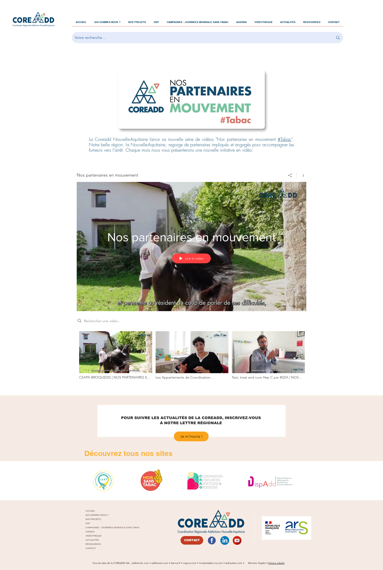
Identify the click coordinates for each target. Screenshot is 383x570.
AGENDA (90, 531)
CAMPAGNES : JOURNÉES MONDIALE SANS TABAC (107, 527)
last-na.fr (175, 563)
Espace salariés (276, 563)
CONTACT (90, 548)
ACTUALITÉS (92, 540)
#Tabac (284, 139)
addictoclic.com (140, 563)
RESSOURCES (93, 544)
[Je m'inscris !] (191, 436)
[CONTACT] (192, 540)
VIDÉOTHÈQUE (93, 536)
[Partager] (290, 175)
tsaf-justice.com (233, 563)
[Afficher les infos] (301, 175)
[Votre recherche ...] (200, 37)
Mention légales (257, 563)
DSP (87, 523)
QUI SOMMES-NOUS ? (97, 515)
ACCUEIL (90, 511)
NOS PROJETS (93, 519)
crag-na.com (189, 563)
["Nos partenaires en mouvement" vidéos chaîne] (191, 359)
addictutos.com (160, 563)
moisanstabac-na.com (211, 563)
